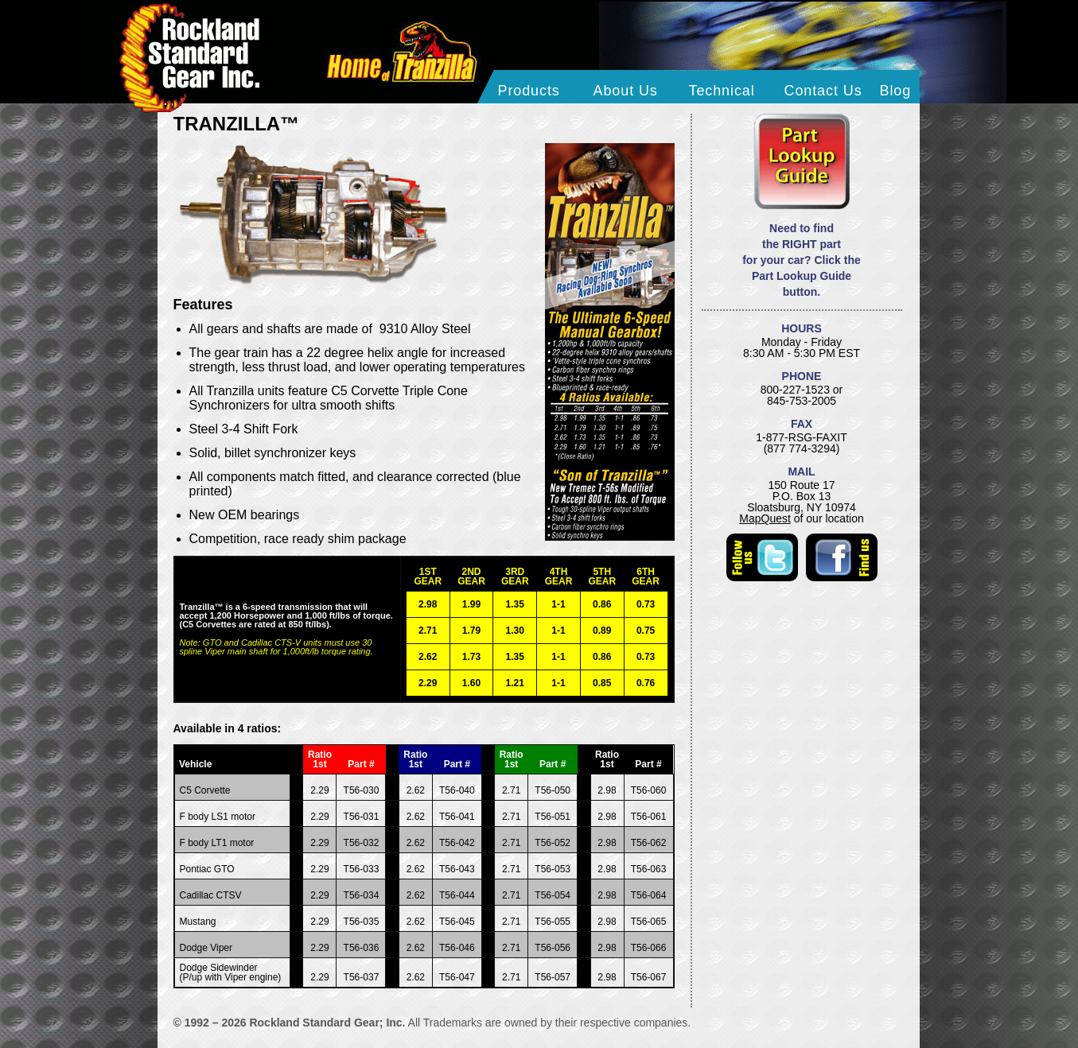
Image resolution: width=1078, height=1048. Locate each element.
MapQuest (765, 518)
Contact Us (823, 91)
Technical (722, 91)
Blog (896, 91)
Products (529, 91)
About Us (625, 91)
